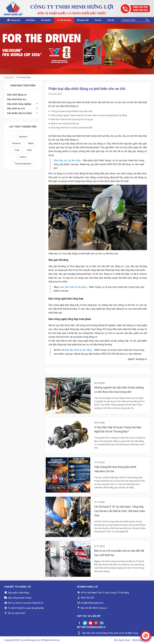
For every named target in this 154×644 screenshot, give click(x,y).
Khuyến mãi (83, 20)
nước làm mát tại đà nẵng (72, 287)
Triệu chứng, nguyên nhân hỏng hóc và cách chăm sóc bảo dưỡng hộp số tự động (87, 115)
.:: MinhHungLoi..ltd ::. (140, 640)
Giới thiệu (30, 20)
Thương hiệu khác (22, 163)
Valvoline (23, 136)
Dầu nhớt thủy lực (16, 99)
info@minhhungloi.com (92, 603)
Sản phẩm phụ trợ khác (19, 113)
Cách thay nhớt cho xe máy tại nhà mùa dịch (70, 127)
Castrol (23, 157)
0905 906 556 (140, 10)
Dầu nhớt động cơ (16, 94)
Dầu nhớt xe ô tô (16, 108)
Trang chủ (13, 20)
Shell (29, 150)
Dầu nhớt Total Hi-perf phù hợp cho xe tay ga (70, 119)
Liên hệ (110, 20)
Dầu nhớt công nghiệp (19, 104)
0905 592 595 (140, 7)
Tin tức (98, 20)
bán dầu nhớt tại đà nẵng (78, 350)
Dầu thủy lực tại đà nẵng (67, 160)
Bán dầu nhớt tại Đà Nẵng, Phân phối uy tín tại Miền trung (110, 633)
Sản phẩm (46, 20)
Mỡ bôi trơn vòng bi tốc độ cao (63, 123)
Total (16, 150)
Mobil (30, 143)
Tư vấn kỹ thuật (64, 20)
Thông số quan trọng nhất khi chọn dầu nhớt (70, 111)
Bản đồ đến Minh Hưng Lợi (94, 608)
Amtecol (16, 143)
